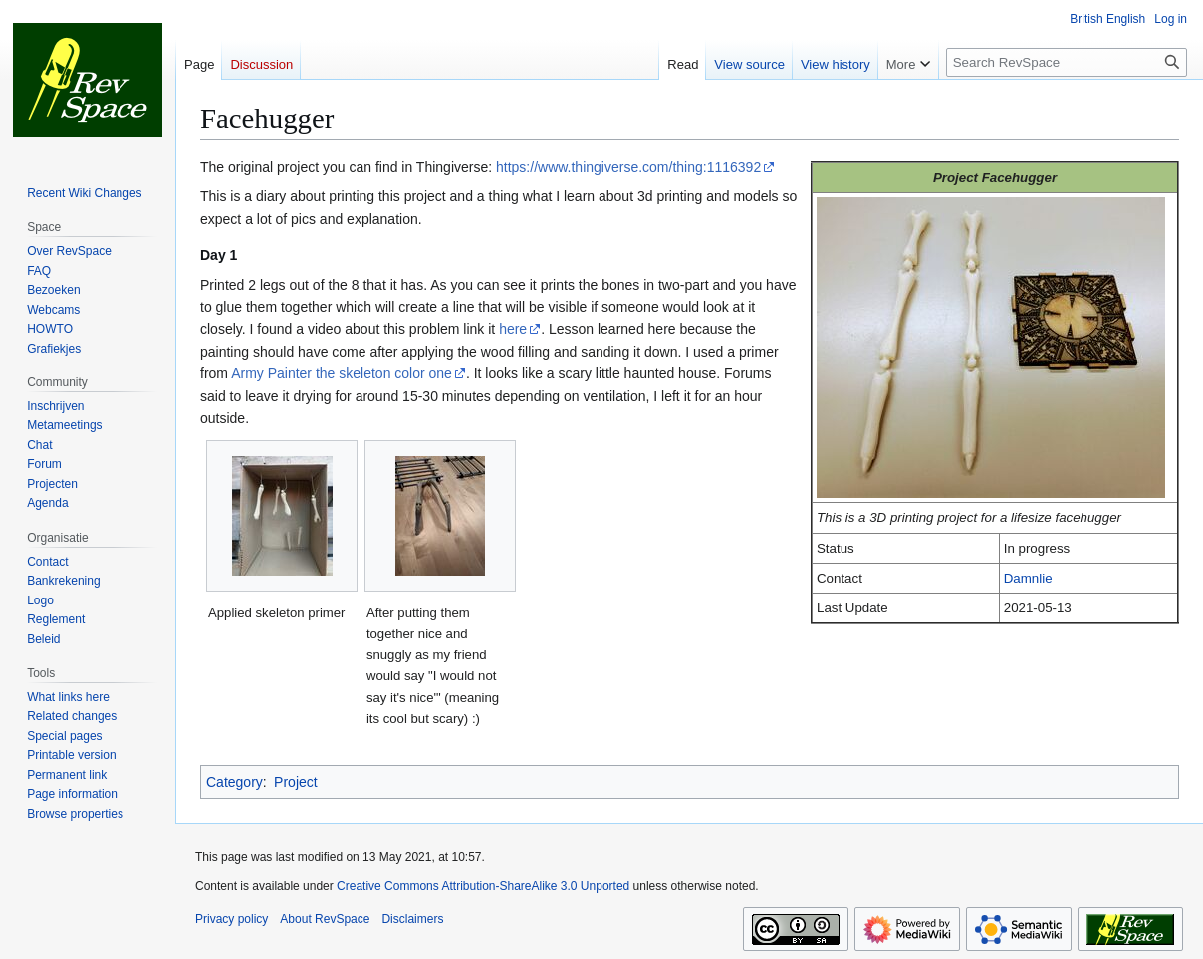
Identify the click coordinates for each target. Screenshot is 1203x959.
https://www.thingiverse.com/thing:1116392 (628, 167)
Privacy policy (231, 919)
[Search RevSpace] (1066, 62)
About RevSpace (324, 919)
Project (296, 782)
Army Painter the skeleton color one (341, 373)
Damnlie (1028, 578)
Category (234, 782)
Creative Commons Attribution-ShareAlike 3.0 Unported (483, 886)
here (513, 329)
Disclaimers (412, 919)
